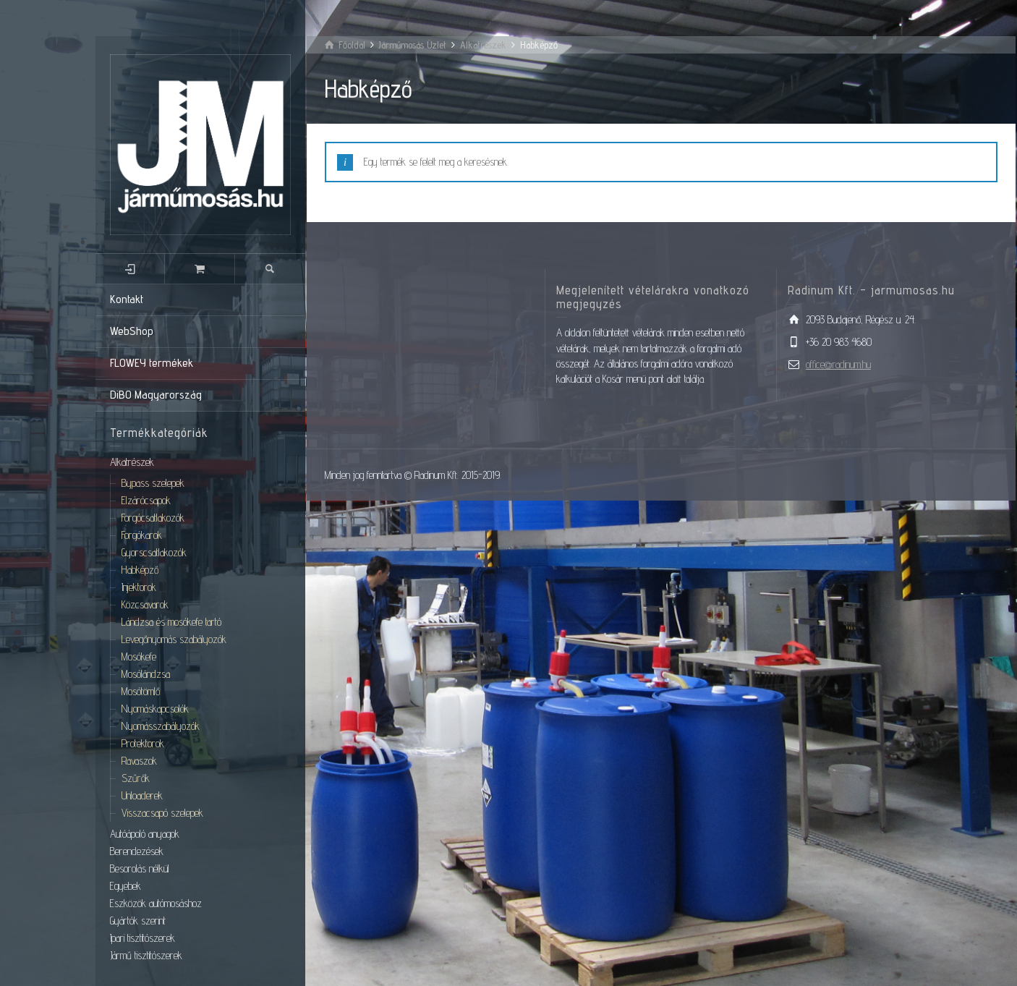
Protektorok (143, 743)
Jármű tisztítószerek (146, 955)
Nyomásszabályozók (161, 726)
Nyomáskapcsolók (155, 708)
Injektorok (139, 587)
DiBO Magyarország (156, 394)
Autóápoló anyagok (144, 834)
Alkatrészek (132, 462)
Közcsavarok (145, 604)
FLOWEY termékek (151, 363)
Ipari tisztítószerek (142, 938)
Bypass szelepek (153, 483)
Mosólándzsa (146, 674)
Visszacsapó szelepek (162, 813)
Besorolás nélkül (139, 868)
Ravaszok (139, 761)
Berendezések (136, 851)
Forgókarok (142, 535)
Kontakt (126, 299)
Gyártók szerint (138, 920)
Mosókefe (139, 656)
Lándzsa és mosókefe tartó (171, 622)
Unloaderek (142, 795)
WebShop (131, 331)
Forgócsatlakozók (153, 517)
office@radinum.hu (838, 364)
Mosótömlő (141, 691)
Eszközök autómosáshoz (156, 903)
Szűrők (136, 778)
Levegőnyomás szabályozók (174, 639)
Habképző (140, 570)
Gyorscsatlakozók (154, 552)
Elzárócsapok (146, 500)
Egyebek (125, 886)
